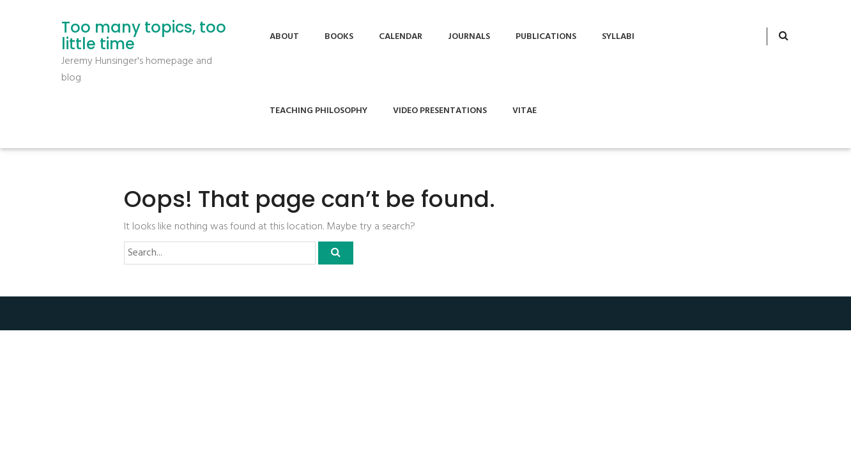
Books (339, 36)
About (284, 36)
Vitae (524, 110)
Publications (546, 36)
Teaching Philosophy (318, 110)
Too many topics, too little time (143, 36)
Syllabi (618, 36)
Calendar (400, 36)
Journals (469, 36)
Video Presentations (440, 110)
